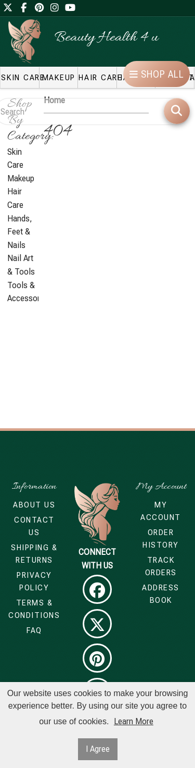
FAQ (34, 630)
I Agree (98, 749)
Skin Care (15, 158)
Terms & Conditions (34, 609)
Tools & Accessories (22, 292)
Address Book (160, 594)
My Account (160, 511)
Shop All (156, 74)
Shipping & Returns (34, 554)
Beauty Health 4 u (106, 38)
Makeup (20, 178)
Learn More (133, 721)
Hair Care (15, 198)
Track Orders (161, 566)
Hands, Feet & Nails (19, 232)
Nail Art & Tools (21, 265)
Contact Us (34, 526)
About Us (34, 505)
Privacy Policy (34, 581)
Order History (160, 539)
